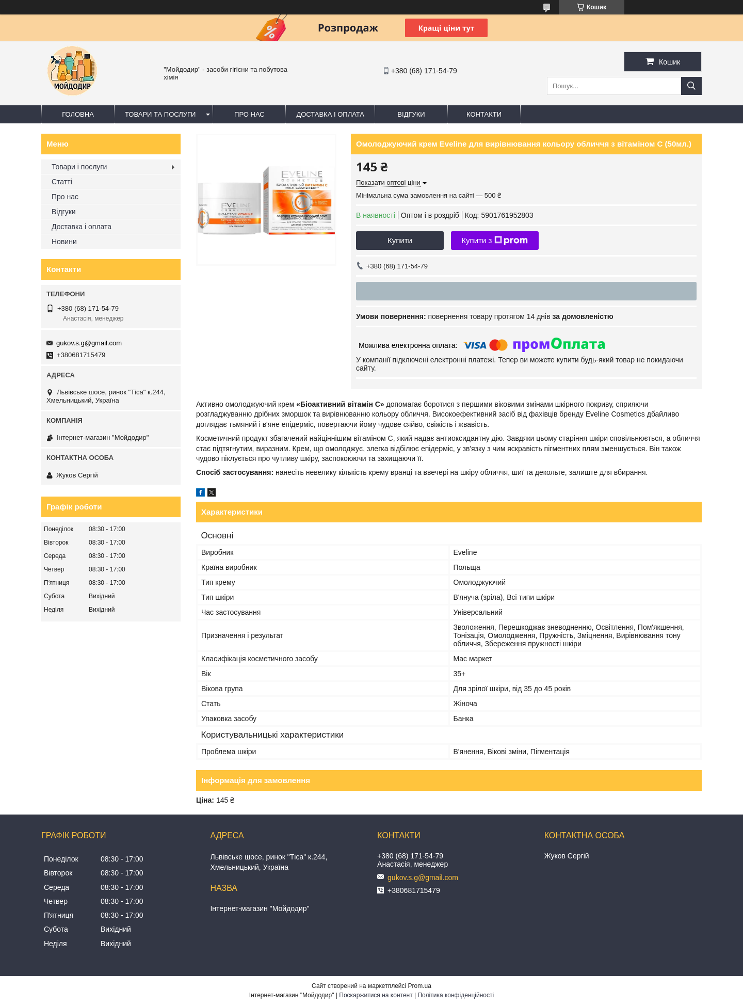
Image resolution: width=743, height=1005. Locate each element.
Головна (78, 114)
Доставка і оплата (330, 114)
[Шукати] (691, 86)
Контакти (484, 114)
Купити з (494, 240)
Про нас (249, 114)
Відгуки (411, 114)
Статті (62, 182)
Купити (399, 240)
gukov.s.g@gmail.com (89, 343)
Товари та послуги (160, 114)
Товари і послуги (79, 167)
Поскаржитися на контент (375, 995)
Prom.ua (419, 986)
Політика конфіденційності (455, 995)
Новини (64, 241)
